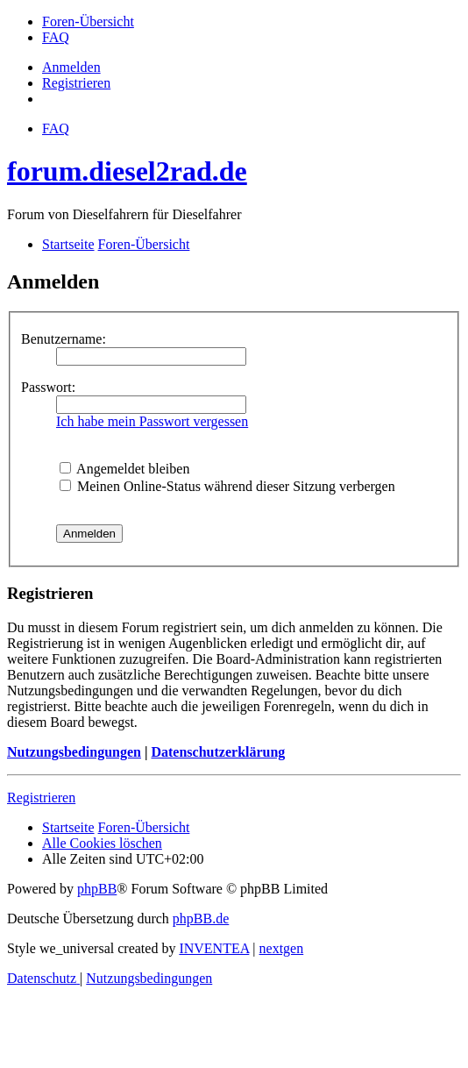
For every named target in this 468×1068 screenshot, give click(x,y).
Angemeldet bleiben (124, 468)
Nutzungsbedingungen (74, 751)
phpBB (97, 888)
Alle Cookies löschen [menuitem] (102, 843)
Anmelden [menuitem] (71, 67)
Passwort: (48, 387)
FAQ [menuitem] (55, 128)
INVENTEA (214, 948)
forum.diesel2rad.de (127, 171)
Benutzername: (63, 338)
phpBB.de (201, 918)
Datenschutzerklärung (218, 751)
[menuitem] (88, 21)
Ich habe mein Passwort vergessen (152, 421)
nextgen (281, 948)
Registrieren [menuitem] (76, 82)
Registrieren (41, 797)
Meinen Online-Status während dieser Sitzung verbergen (227, 486)
